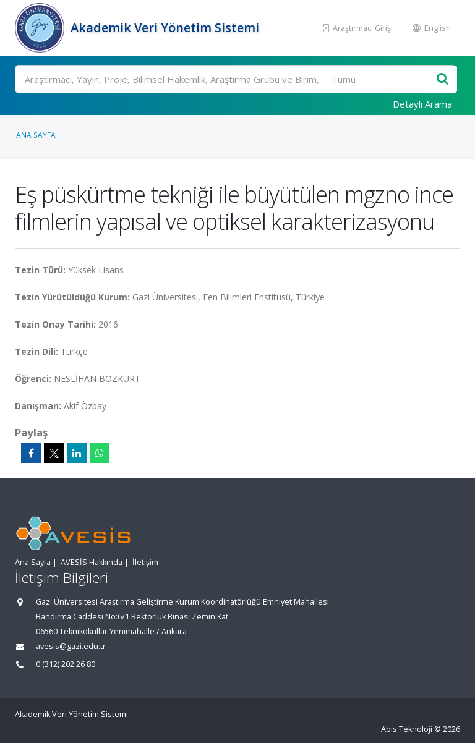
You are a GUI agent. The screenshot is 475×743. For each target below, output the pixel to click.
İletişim (145, 562)
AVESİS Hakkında (91, 562)
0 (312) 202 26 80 (65, 664)
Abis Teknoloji (406, 729)
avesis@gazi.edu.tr (71, 646)
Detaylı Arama (422, 104)
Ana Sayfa (36, 135)
